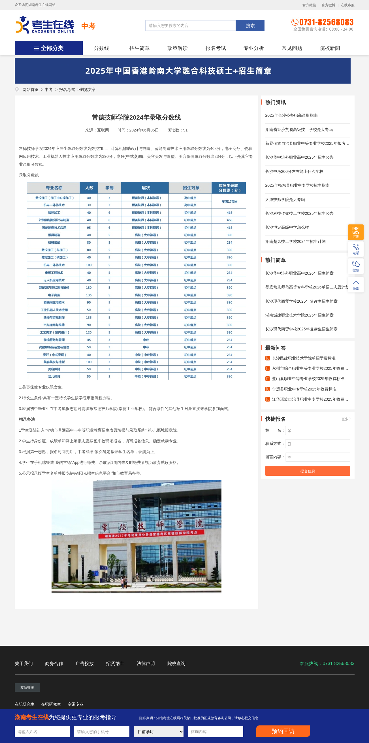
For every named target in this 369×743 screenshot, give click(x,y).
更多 (345, 419)
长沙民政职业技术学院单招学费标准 (304, 358)
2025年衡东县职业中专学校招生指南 (297, 185)
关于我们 (24, 663)
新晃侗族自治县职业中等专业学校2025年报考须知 (309, 143)
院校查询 (176, 663)
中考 (88, 26)
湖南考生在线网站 (42, 5)
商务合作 (54, 663)
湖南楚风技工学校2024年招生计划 (295, 241)
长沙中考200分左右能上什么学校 (294, 171)
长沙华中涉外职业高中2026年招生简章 (299, 273)
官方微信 (309, 5)
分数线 (101, 48)
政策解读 (177, 48)
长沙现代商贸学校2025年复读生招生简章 (301, 301)
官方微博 (328, 5)
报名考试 (216, 48)
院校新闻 (330, 48)
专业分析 (254, 48)
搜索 (250, 25)
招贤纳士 (115, 663)
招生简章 (139, 48)
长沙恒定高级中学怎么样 (287, 227)
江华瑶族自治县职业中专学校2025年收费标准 (312, 399)
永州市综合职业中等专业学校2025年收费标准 (312, 368)
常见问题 (292, 48)
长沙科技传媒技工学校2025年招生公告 (299, 213)
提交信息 (307, 471)
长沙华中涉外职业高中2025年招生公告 (299, 157)
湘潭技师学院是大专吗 (285, 199)
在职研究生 (25, 704)
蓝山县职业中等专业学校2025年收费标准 (308, 378)
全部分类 (52, 48)
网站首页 (31, 89)
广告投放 (85, 663)
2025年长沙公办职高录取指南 (291, 115)
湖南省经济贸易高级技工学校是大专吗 (299, 129)
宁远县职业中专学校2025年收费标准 (304, 389)
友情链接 (27, 687)
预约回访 (283, 731)
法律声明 (146, 663)
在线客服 (348, 5)
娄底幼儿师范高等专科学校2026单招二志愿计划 (307, 287)
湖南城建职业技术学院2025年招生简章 (299, 315)
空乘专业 (76, 704)
